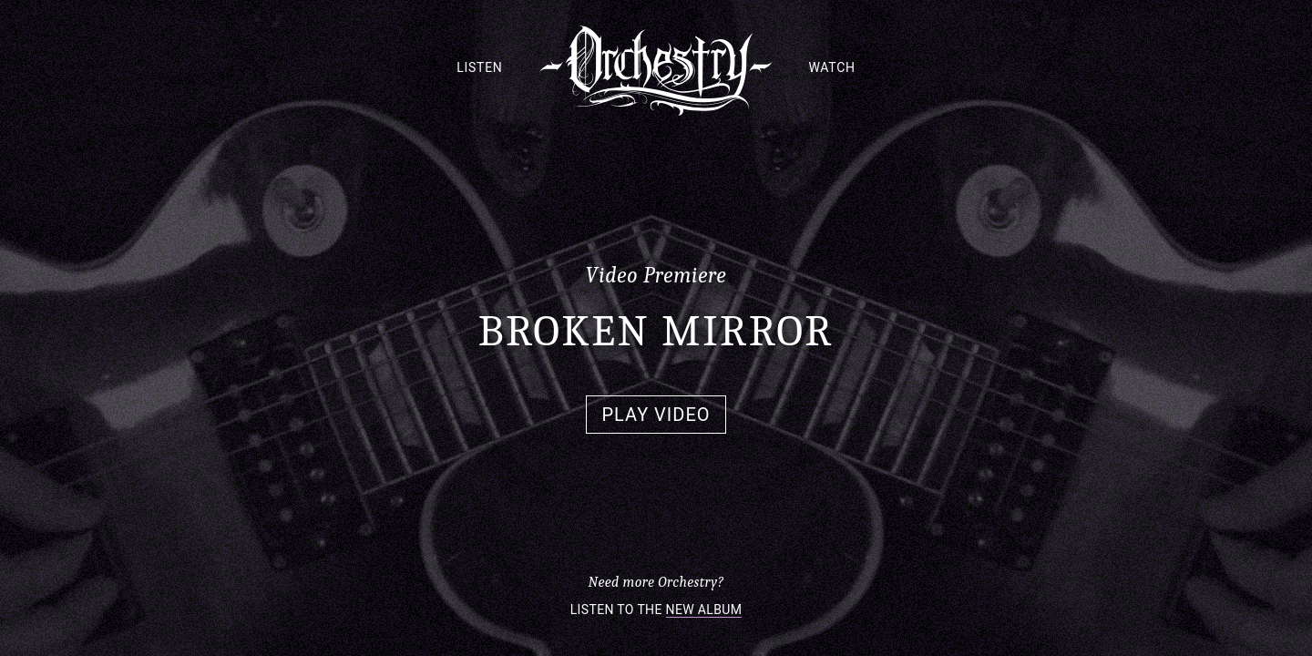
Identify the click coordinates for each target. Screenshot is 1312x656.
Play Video (655, 414)
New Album (704, 609)
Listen (479, 67)
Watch (832, 67)
